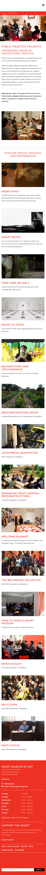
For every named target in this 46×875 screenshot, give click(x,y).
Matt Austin (11, 745)
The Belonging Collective (21, 580)
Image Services (7, 850)
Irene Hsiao (10, 191)
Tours (4, 846)
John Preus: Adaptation (20, 452)
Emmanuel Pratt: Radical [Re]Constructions (21, 495)
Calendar (24, 846)
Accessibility (19, 850)
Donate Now (8, 840)
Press (31, 846)
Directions (5, 779)
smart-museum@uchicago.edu (16, 786)
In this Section (8, 13)
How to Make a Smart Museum (18, 622)
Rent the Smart (13, 846)
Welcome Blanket (15, 536)
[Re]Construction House (20, 412)
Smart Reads (11, 237)
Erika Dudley (11, 663)
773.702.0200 (9, 784)
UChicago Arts (22, 858)
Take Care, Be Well (16, 282)
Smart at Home (13, 324)
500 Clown (9, 704)
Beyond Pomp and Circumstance (15, 368)
